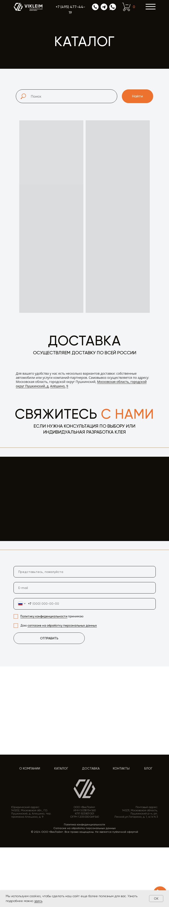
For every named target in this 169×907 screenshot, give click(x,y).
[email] (85, 588)
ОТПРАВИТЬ (49, 638)
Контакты (121, 768)
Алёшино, (57, 386)
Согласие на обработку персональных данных (84, 828)
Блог (148, 768)
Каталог (61, 768)
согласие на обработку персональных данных (62, 625)
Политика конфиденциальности (84, 824)
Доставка (91, 768)
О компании (29, 768)
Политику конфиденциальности (43, 616)
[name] (85, 571)
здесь (38, 901)
